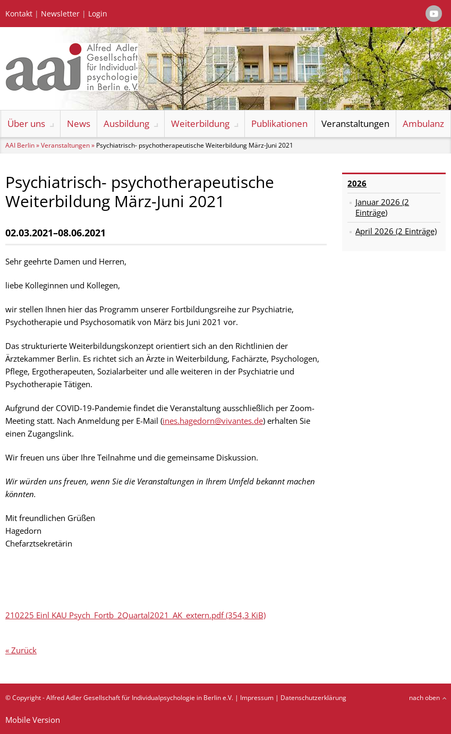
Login (97, 14)
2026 (357, 183)
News (78, 123)
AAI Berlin (20, 145)
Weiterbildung (200, 123)
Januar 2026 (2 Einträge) (382, 207)
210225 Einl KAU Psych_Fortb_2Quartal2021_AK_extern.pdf (135, 615)
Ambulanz (423, 123)
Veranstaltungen (355, 123)
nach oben (424, 697)
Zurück (24, 650)
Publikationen (279, 123)
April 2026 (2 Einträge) (396, 231)
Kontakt (18, 14)
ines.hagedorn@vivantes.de (213, 420)
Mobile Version (32, 719)
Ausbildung (126, 123)
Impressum (257, 697)
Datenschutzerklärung (313, 697)
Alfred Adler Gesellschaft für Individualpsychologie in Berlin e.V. (139, 697)
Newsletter (60, 14)
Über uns (26, 123)
